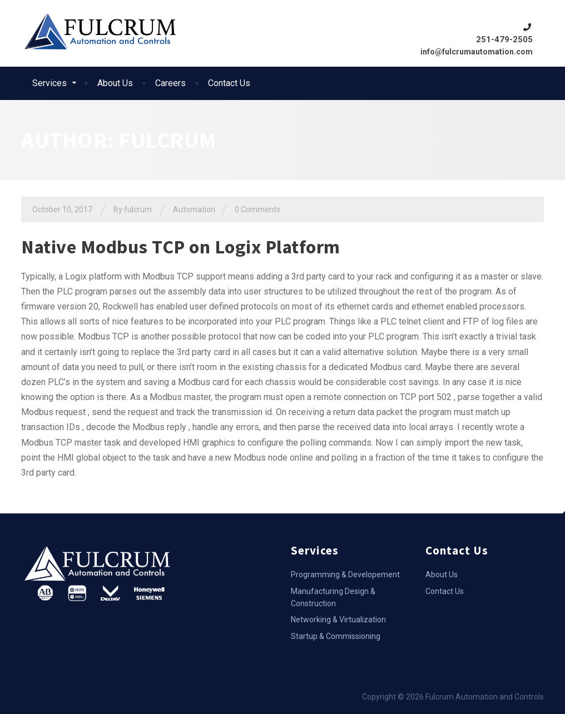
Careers (170, 83)
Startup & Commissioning (335, 636)
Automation (194, 209)
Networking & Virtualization (338, 619)
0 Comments (257, 209)
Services (49, 83)
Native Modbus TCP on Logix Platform (180, 246)
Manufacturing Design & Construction (333, 597)
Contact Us (229, 83)
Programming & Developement (345, 574)
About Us (115, 83)
